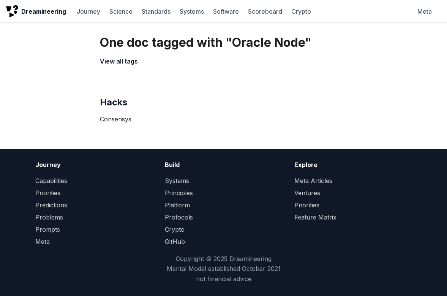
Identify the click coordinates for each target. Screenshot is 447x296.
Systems (192, 11)
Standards (156, 11)
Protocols (179, 217)
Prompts (47, 229)
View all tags (119, 61)
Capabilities (51, 181)
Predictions (51, 205)
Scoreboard (265, 11)
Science (121, 11)
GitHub (175, 241)
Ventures (307, 193)
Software (226, 11)
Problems (49, 217)
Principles (179, 193)
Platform (177, 205)
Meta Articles (313, 181)
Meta (424, 11)
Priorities (47, 193)
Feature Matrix (315, 217)
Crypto (301, 11)
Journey (88, 11)
